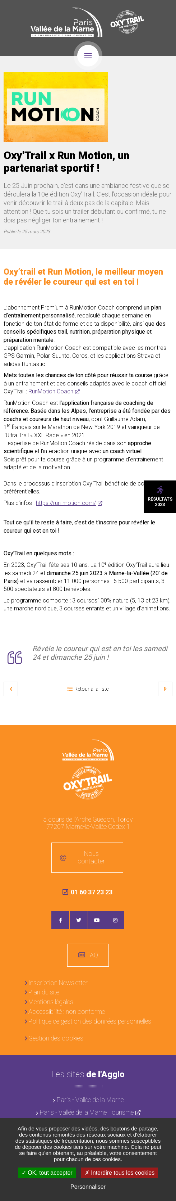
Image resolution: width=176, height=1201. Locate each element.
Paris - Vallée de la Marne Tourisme (87, 1112)
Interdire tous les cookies (119, 1173)
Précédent (11, 689)
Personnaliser (88, 1187)
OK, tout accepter (47, 1173)
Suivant (165, 689)
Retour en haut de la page (165, 735)
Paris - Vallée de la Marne (90, 1099)
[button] (56, 107)
